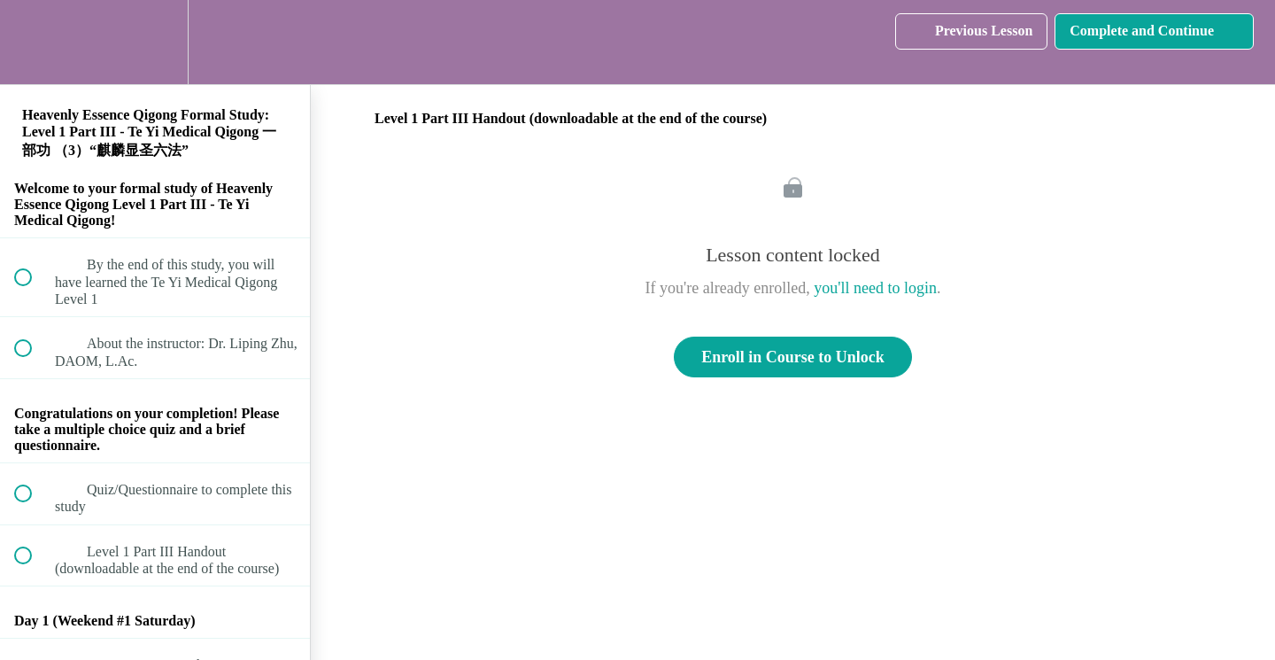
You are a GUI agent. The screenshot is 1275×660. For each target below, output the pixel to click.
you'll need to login (875, 288)
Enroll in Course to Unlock (793, 357)
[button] (33, 42)
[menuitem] (155, 42)
